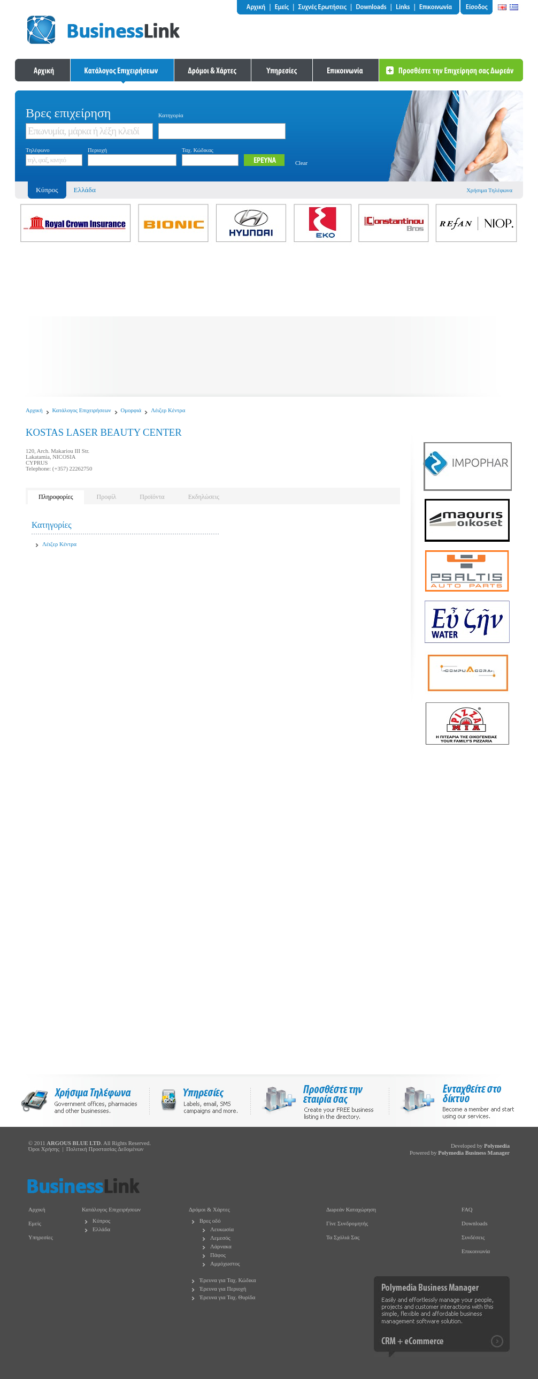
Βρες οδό (209, 1221)
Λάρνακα (221, 1246)
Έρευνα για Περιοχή (222, 1289)
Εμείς (34, 1223)
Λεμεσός (220, 1238)
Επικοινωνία (476, 1251)
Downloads (475, 1223)
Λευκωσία (222, 1229)
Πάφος (218, 1255)
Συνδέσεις (473, 1237)
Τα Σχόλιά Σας (342, 1237)
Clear (301, 163)
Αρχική (34, 410)
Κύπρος (101, 1221)
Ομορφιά (131, 410)
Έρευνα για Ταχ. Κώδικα (227, 1280)
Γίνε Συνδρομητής (347, 1223)
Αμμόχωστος (225, 1264)
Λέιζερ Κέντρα (168, 410)
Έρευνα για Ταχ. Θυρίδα (227, 1297)
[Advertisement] (269, 322)
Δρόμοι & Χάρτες (209, 1210)
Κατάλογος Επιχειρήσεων (81, 410)
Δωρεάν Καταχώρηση (351, 1210)
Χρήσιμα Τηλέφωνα (489, 190)
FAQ (467, 1210)
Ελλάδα (85, 190)
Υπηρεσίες (40, 1237)
